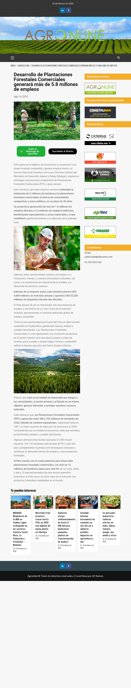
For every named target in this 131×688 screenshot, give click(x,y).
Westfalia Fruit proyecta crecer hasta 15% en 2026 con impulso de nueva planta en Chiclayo (42, 522)
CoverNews (81, 575)
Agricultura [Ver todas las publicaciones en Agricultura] (18, 505)
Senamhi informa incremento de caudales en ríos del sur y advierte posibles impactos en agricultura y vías (87, 527)
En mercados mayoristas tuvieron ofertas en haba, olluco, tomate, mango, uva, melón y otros (109, 524)
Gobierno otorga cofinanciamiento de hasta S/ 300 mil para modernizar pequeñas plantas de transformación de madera (66, 527)
